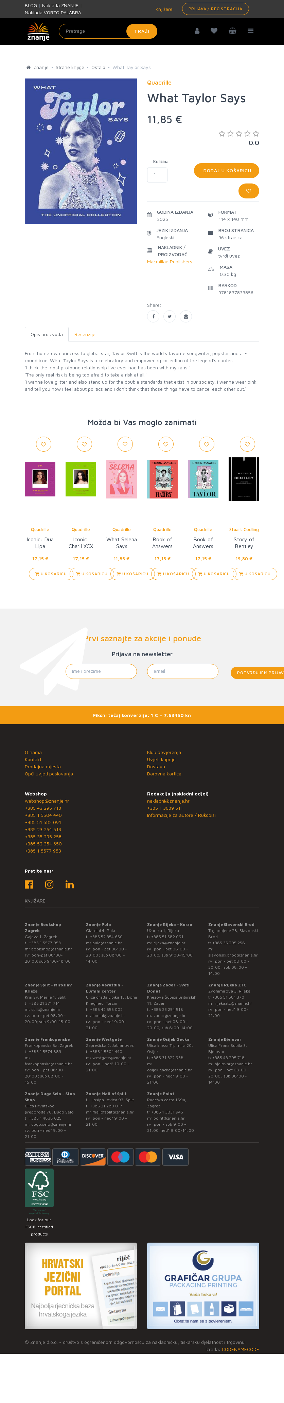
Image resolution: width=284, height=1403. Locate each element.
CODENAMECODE (240, 1349)
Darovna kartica (164, 773)
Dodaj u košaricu (226, 170)
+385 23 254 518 (43, 829)
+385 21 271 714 (44, 1003)
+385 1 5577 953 (43, 851)
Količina (160, 161)
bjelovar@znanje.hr (233, 1063)
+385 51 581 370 (228, 997)
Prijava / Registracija (216, 8)
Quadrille (40, 529)
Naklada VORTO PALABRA (53, 12)
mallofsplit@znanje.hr (113, 1112)
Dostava (156, 766)
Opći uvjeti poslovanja (49, 773)
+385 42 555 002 (106, 1009)
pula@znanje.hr (107, 942)
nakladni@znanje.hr (168, 801)
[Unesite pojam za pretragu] (108, 31)
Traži (141, 31)
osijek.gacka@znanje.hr (169, 1069)
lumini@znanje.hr (108, 1015)
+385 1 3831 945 (167, 1112)
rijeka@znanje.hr (169, 942)
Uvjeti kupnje (161, 759)
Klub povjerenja (164, 752)
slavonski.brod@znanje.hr (233, 955)
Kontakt (33, 759)
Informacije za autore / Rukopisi (181, 815)
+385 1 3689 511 (165, 808)
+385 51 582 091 (43, 822)
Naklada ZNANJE (60, 5)
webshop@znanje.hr (47, 801)
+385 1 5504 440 (43, 815)
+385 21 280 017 (106, 1105)
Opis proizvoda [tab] (47, 334)
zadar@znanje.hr (170, 1015)
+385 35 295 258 (43, 836)
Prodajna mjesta (43, 766)
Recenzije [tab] (84, 334)
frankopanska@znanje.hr (48, 1063)
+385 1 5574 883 (45, 1051)
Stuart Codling (244, 529)
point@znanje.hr (169, 1118)
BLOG (31, 5)
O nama (33, 752)
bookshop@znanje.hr (51, 948)
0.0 (239, 138)
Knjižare (163, 9)
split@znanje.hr (45, 1009)
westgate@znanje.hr (111, 1057)
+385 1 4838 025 (45, 1118)
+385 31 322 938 (167, 1057)
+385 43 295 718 (43, 808)
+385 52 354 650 (43, 843)
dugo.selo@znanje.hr (51, 1124)
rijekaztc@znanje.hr (233, 1003)
